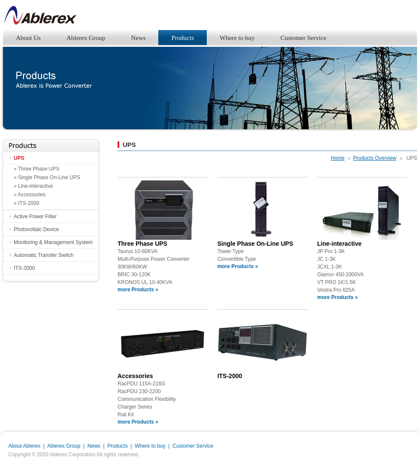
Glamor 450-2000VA (340, 275)
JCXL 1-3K (329, 267)
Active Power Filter (35, 217)
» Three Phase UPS (37, 169)
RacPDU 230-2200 (139, 391)
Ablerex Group (85, 37)
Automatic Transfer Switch (43, 255)
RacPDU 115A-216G (141, 384)
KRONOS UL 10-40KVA (145, 282)
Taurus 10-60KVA (137, 251)
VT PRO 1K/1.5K (336, 282)
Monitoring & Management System (53, 242)
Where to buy (237, 37)
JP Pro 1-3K (330, 251)
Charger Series (135, 407)
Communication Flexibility (147, 399)
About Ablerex (25, 446)
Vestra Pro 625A (335, 290)
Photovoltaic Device (36, 229)
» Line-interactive (33, 186)
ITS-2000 (24, 268)
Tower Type (231, 251)
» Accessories (29, 195)
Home (337, 158)
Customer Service (303, 37)
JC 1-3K (326, 259)
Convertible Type (237, 259)
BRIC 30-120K (134, 275)
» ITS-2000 (26, 203)
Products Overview (374, 158)
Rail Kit (126, 415)
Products (182, 37)
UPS (19, 158)
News (138, 37)
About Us (28, 37)
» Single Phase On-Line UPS (47, 177)
